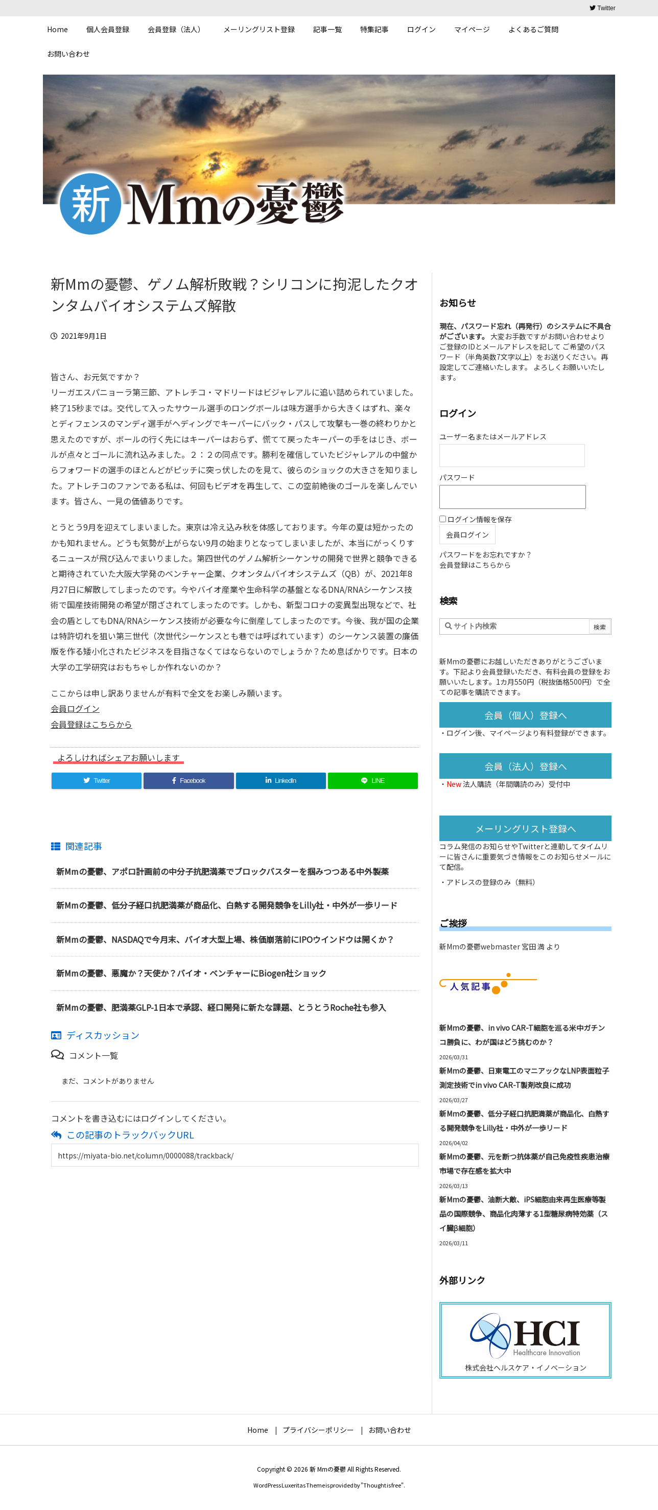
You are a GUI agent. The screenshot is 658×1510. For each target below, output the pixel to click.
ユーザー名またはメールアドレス (493, 436)
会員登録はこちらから (91, 724)
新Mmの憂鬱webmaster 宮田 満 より (499, 946)
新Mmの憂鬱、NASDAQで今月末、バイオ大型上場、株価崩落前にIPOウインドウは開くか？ (225, 939)
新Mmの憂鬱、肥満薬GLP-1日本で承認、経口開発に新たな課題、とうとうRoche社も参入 (221, 1007)
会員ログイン (75, 708)
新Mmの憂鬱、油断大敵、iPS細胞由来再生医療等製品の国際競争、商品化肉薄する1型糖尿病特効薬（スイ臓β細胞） (523, 1213)
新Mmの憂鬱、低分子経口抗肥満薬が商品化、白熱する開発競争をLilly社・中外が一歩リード (226, 905)
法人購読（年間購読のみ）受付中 (516, 784)
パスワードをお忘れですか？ (485, 554)
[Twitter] (97, 781)
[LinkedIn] (281, 781)
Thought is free (382, 1485)
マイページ (507, 733)
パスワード (457, 477)
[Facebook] (188, 781)
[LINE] (373, 781)
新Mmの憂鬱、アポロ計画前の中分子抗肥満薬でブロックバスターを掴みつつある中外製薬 (222, 871)
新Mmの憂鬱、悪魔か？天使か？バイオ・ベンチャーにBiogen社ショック (191, 973)
